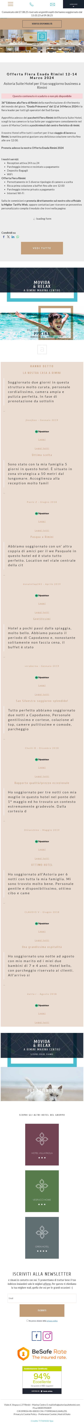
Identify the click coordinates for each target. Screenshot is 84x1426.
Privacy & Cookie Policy (25, 1414)
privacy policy (52, 1321)
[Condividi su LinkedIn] (13, 236)
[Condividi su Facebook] (3, 236)
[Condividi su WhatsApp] (17, 236)
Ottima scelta (42, 455)
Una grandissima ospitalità (42, 947)
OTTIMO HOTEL (42, 865)
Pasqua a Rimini (42, 537)
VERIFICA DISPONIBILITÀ (42, 24)
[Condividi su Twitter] (8, 236)
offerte (47, 1284)
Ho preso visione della (43, 1321)
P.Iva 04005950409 (42, 1408)
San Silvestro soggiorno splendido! (42, 701)
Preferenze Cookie (47, 1414)
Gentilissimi (42, 619)
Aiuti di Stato (64, 1414)
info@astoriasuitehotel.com (66, 1404)
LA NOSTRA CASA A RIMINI (42, 373)
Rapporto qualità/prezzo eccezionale (42, 783)
